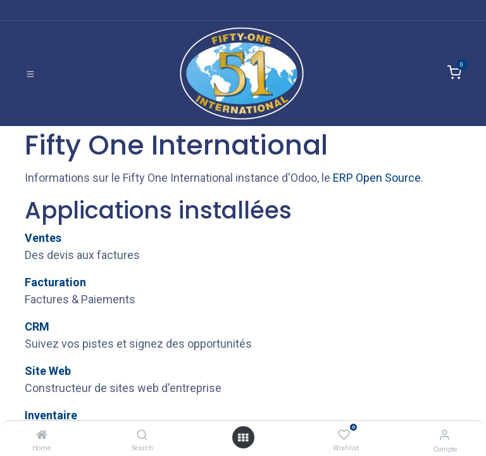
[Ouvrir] (243, 437)
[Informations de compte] (445, 435)
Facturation (55, 282)
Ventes (43, 237)
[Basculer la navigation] (30, 73)
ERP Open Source (377, 177)
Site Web (48, 370)
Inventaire (51, 415)
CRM (37, 326)
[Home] (41, 434)
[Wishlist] (344, 434)
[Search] (142, 434)
